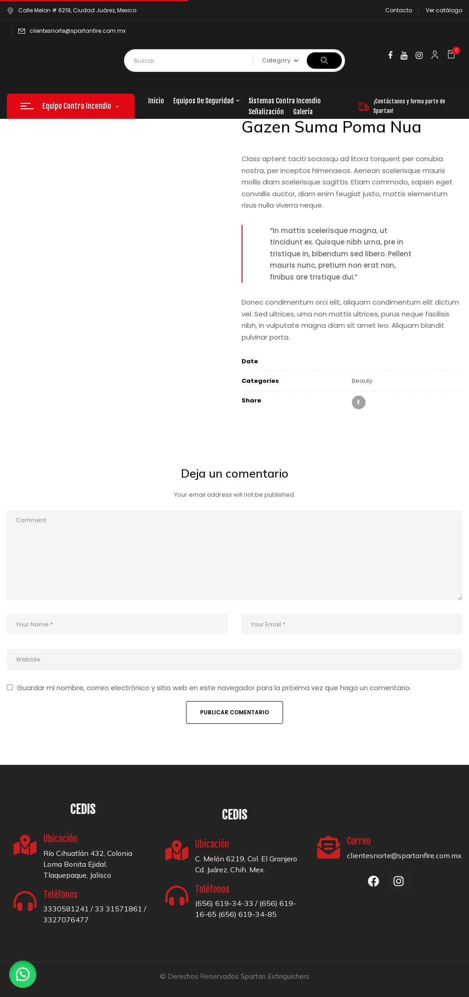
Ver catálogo (444, 10)
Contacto (398, 10)
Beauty (362, 380)
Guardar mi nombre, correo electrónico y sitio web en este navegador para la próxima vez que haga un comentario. (214, 688)
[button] (452, 54)
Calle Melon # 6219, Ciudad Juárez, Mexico (71, 10)
